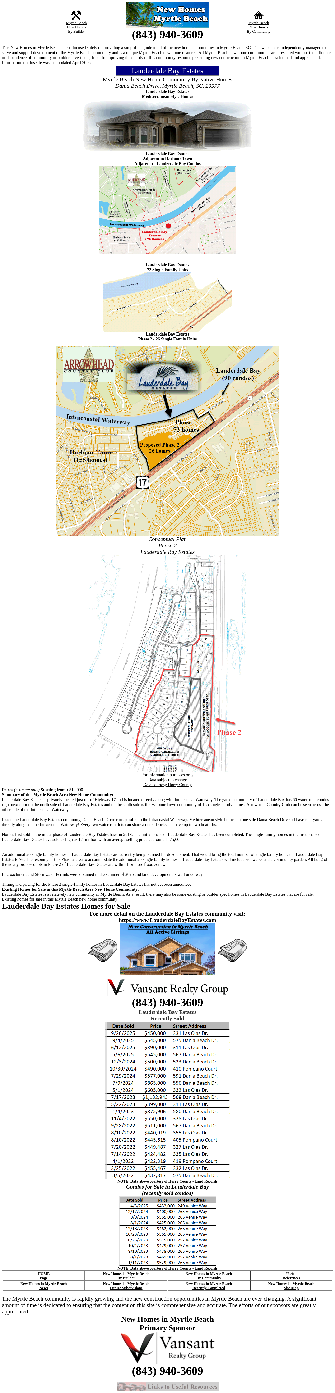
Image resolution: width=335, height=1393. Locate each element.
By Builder (76, 31)
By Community (258, 31)
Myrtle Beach (76, 23)
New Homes (76, 27)
